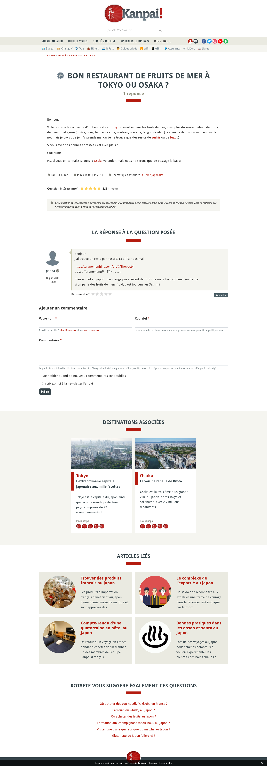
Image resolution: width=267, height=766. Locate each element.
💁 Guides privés (127, 48)
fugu (173, 137)
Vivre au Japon (87, 55)
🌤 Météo (189, 48)
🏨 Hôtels (93, 48)
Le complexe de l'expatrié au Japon (194, 580)
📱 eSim (156, 48)
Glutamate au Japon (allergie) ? (133, 736)
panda (50, 271)
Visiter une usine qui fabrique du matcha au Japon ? (133, 729)
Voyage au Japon (52, 41)
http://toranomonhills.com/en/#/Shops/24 (104, 266)
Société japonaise (67, 55)
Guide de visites (78, 41)
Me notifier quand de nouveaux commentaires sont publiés (84, 376)
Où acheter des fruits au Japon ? (133, 716)
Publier (45, 392)
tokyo (115, 127)
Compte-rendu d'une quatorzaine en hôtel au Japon (104, 628)
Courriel (142, 318)
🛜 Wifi (144, 48)
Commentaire (50, 340)
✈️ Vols (79, 48)
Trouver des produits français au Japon (101, 580)
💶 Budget (48, 48)
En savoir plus (165, 763)
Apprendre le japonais (135, 41)
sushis (156, 137)
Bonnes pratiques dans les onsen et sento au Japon (199, 628)
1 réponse (133, 93)
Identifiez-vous (68, 330)
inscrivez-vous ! (92, 330)
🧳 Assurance (172, 48)
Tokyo (82, 475)
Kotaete (51, 55)
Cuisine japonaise (152, 175)
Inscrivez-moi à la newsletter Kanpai (67, 383)
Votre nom (48, 318)
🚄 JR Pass (107, 48)
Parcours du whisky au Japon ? (133, 710)
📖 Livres (203, 48)
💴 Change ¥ (65, 48)
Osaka (98, 161)
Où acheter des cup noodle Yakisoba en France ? (133, 704)
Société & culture (104, 41)
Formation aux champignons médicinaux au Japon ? (133, 723)
